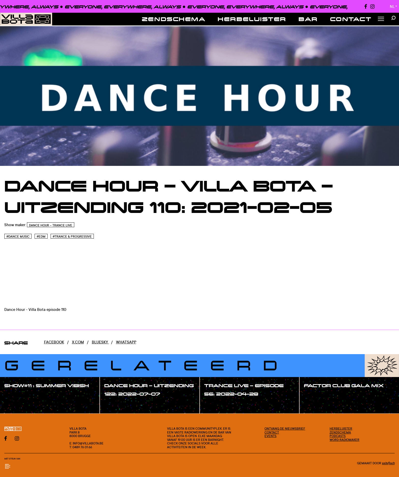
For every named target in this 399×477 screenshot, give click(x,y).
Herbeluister (252, 19)
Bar (308, 19)
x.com (78, 342)
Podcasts (338, 435)
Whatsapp (126, 342)
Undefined (388, 463)
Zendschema (174, 19)
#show (16, 397)
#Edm (41, 236)
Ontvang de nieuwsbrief (284, 428)
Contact (351, 19)
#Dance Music (17, 236)
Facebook (54, 342)
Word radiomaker (344, 439)
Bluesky (100, 342)
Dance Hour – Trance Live (50, 225)
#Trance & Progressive (72, 236)
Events (270, 435)
